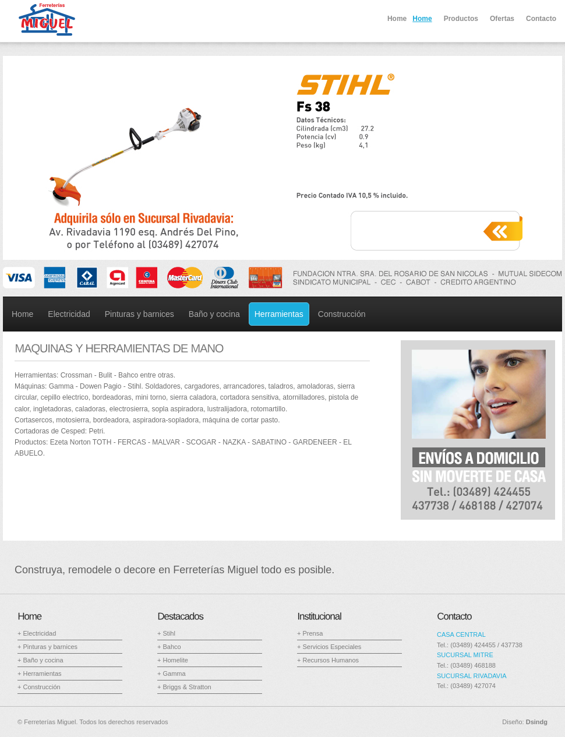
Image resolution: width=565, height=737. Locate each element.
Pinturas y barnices (50, 646)
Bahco (172, 646)
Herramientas (42, 673)
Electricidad (39, 633)
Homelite (175, 660)
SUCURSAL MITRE (465, 654)
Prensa (312, 633)
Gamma (174, 673)
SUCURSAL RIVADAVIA (472, 675)
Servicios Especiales (331, 646)
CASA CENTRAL (461, 634)
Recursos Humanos (330, 660)
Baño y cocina (43, 660)
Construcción (41, 686)
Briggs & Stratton (187, 686)
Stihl (169, 633)
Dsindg (537, 721)
